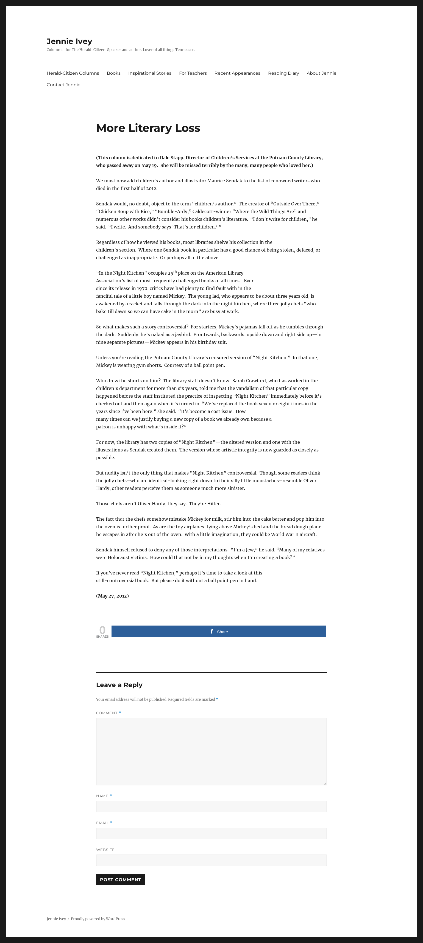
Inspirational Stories (149, 73)
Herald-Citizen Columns (73, 73)
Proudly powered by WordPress (98, 919)
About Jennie (321, 73)
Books (114, 73)
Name (104, 796)
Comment (108, 713)
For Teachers (193, 73)
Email (104, 823)
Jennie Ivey (69, 41)
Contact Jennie (63, 84)
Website (105, 849)
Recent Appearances (237, 73)
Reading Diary (283, 73)
